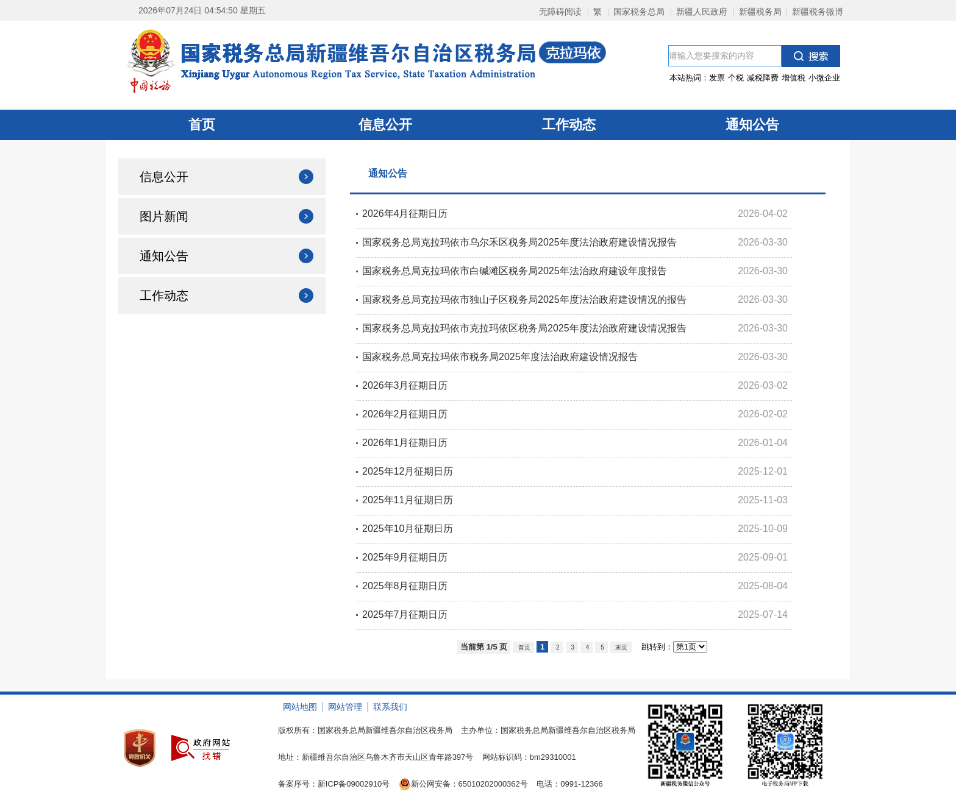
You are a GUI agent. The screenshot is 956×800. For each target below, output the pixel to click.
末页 (621, 647)
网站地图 (300, 707)
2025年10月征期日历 (407, 528)
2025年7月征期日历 (405, 614)
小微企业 (824, 77)
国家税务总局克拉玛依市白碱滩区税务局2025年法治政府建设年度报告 (514, 271)
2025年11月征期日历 (407, 500)
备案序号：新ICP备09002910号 (334, 783)
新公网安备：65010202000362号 (463, 784)
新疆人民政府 (701, 11)
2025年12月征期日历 (407, 471)
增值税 (793, 77)
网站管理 (345, 707)
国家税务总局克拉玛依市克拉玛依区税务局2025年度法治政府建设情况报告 (524, 328)
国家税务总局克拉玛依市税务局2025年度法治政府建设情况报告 (500, 357)
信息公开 (385, 124)
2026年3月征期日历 (405, 385)
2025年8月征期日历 (405, 586)
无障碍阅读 (560, 11)
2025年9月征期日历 (405, 557)
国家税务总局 (639, 11)
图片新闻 (164, 216)
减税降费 (763, 77)
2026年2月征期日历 (405, 414)
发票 (717, 77)
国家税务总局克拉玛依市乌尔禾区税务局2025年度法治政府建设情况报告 (519, 242)
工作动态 (569, 124)
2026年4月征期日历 (405, 213)
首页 (201, 124)
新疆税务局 (760, 11)
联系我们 (390, 707)
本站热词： (754, 77)
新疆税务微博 (817, 11)
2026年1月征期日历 (405, 442)
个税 (736, 77)
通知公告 (752, 124)
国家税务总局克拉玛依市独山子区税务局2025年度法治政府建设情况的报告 (524, 299)
